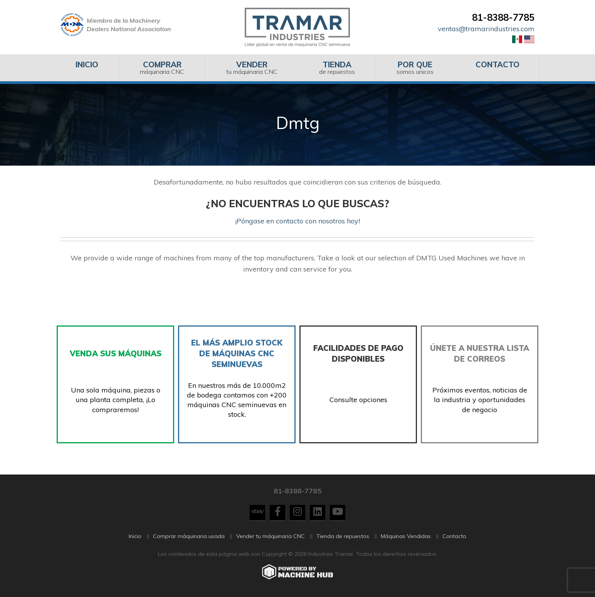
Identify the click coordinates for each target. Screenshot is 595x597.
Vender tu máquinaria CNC (270, 536)
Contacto (454, 536)
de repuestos (337, 67)
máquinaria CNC (162, 67)
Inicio (135, 536)
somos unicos (415, 67)
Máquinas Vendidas (406, 536)
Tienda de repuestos (342, 536)
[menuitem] (87, 67)
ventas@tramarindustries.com (486, 28)
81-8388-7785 (503, 17)
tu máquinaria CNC (251, 67)
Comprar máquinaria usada (189, 536)
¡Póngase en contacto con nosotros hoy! (297, 220)
